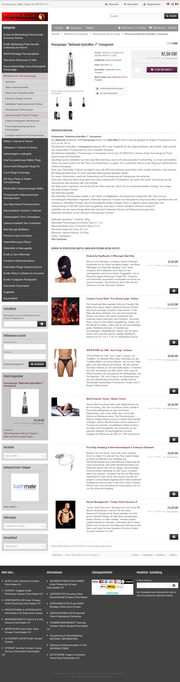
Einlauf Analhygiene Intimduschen (22, 121)
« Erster (134, 555)
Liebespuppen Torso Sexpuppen (21, 216)
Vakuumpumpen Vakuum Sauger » (21, 433)
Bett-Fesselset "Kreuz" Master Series (106, 399)
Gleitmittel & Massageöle (17, 248)
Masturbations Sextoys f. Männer (22, 210)
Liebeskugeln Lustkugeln (17, 153)
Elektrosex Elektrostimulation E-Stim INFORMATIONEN (67, 647)
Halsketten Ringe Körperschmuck (22, 266)
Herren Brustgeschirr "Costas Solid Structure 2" (112, 502)
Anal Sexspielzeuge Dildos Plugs (22, 160)
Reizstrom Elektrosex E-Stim (20, 60)
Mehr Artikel (10, 507)
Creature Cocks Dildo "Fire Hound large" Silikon (112, 298)
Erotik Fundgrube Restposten (20, 279)
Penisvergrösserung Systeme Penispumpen (20, 128)
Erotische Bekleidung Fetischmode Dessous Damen (23, 36)
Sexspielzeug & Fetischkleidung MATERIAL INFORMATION (64, 637)
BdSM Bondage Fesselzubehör (21, 53)
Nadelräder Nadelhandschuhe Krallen (23, 104)
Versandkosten (171, 58)
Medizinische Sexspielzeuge (19, 75)
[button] (25, 455)
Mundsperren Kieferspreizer (19, 109)
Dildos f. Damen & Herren (18, 141)
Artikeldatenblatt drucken (111, 88)
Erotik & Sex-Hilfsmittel (16, 254)
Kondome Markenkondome (19, 260)
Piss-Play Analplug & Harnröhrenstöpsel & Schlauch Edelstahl (120, 447)
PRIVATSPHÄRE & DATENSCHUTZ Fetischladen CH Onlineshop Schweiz (22, 611)
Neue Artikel (10, 298)
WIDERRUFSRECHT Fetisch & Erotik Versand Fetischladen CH (22, 621)
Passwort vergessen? (14, 364)
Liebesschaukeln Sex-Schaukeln (22, 223)
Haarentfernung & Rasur (17, 241)
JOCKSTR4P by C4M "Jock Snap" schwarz (109, 350)
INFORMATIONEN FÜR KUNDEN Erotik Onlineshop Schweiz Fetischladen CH (65, 584)
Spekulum (10, 81)
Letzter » (173, 555)
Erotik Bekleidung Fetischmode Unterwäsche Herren (21, 46)
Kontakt (58, 27)
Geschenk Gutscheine (16, 285)
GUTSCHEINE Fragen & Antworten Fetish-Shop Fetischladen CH (66, 656)
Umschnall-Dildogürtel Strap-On (21, 166)
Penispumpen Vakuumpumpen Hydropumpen (21, 196)
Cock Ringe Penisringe (16, 172)
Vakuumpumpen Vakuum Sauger (21, 115)
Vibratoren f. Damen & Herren (20, 147)
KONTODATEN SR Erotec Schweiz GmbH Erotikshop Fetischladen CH (21, 602)
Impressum (73, 28)
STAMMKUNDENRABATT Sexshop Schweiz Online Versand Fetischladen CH (67, 626)
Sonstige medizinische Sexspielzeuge (24, 135)
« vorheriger (147, 555)
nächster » (161, 555)
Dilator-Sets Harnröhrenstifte (19, 93)
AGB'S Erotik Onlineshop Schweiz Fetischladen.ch (20, 582)
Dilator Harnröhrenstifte (16, 87)
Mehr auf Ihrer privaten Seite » (19, 436)
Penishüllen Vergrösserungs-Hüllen (23, 188)
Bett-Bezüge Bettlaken (16, 229)
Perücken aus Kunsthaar (17, 235)
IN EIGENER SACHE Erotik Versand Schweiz (22, 640)
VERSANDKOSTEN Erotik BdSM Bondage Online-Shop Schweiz (65, 605)
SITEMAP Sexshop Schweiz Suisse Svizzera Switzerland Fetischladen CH (22, 651)
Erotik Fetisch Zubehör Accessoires (23, 273)
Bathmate (112, 196)
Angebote (8, 292)
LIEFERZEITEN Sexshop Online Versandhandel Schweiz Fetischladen (67, 595)
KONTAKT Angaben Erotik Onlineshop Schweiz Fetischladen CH (22, 592)
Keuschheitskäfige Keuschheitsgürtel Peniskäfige (24, 68)
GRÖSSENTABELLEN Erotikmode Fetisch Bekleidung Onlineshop (66, 614)
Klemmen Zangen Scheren (18, 98)
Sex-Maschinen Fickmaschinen (21, 204)
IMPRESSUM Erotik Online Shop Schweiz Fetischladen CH (20, 630)
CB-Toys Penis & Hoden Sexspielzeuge (17, 180)
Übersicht (56, 555)
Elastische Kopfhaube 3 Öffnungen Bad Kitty (110, 256)
